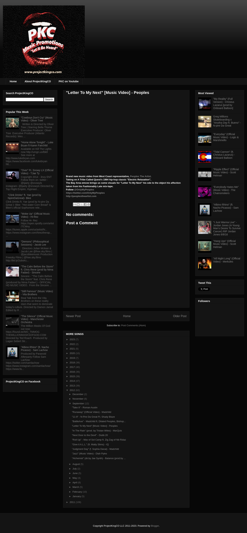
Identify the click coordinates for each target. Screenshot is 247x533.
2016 (73, 371)
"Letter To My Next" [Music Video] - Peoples (95, 426)
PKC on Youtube (69, 81)
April (75, 482)
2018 (73, 362)
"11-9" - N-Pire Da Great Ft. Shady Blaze (93, 416)
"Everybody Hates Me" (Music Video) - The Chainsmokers (226, 190)
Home (13, 81)
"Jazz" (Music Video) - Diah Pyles (89, 453)
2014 (73, 381)
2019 (73, 358)
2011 (73, 502)
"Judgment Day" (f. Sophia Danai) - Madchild (95, 449)
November (78, 398)
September (79, 403)
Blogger (155, 525)
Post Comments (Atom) (133, 325)
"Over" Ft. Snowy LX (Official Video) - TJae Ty (37, 172)
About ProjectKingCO (38, 81)
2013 (73, 385)
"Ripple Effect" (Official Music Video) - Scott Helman (226, 172)
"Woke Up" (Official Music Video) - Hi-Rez (35, 215)
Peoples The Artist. (140, 176)
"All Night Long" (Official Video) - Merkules (226, 260)
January (77, 496)
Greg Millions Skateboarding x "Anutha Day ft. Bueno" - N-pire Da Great (227, 121)
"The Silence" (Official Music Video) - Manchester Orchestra (37, 319)
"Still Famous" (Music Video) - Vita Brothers (37, 293)
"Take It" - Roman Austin (84, 407)
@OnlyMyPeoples (84, 189)
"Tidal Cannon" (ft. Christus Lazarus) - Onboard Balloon (224, 154)
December (78, 394)
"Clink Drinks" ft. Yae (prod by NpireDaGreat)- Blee (24, 197)
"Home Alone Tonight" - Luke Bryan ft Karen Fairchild (37, 144)
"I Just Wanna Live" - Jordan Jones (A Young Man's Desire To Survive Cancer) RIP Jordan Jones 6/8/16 (227, 228)
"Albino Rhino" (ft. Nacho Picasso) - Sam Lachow (35, 349)
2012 (73, 390)
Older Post (179, 316)
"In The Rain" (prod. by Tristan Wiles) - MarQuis (97, 430)
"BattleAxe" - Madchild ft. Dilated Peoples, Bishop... (99, 421)
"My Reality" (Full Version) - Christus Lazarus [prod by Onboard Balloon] (223, 103)
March (76, 487)
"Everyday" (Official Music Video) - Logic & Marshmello (226, 137)
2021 (73, 348)
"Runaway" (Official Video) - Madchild (91, 412)
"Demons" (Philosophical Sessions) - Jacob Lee (35, 243)
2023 (73, 339)
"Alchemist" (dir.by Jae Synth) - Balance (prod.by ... (99, 458)
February (78, 491)
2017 (73, 367)
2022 (73, 344)
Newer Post (73, 316)
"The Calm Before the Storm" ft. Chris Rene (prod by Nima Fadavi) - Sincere (37, 269)
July (75, 468)
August (77, 464)
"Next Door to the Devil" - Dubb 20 (90, 435)
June (75, 473)
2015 (73, 376)
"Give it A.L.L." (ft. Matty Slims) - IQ (90, 444)
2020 (73, 353)
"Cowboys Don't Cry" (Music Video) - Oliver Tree (37, 119)
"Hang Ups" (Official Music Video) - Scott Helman (224, 244)
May (75, 478)
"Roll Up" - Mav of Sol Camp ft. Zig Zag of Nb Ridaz (99, 439)
